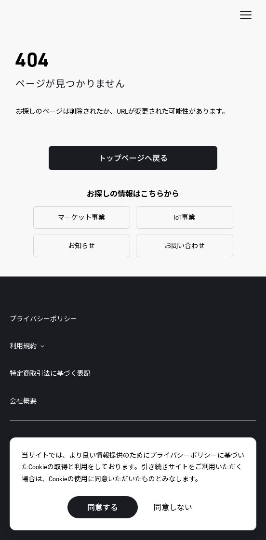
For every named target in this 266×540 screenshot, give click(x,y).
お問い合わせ (184, 245)
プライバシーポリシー (43, 319)
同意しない (173, 507)
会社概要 (23, 400)
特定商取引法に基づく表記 (50, 373)
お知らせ (81, 245)
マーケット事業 (81, 217)
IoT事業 (184, 217)
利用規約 (23, 346)
